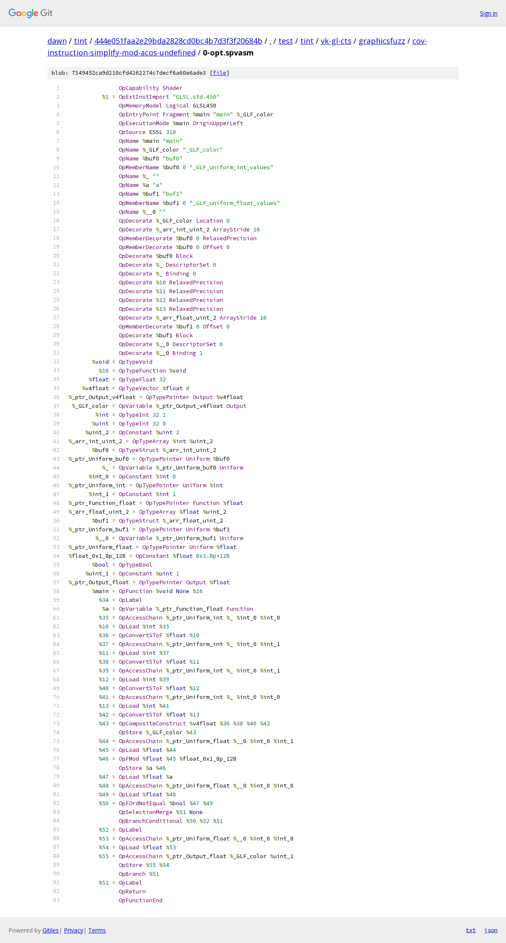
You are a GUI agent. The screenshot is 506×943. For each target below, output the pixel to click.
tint (80, 41)
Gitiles (50, 930)
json (491, 930)
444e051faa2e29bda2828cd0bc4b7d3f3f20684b (178, 41)
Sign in (489, 13)
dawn (57, 41)
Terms (97, 930)
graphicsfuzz (382, 41)
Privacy (73, 930)
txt (471, 930)
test (285, 41)
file (219, 72)
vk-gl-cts (336, 41)
